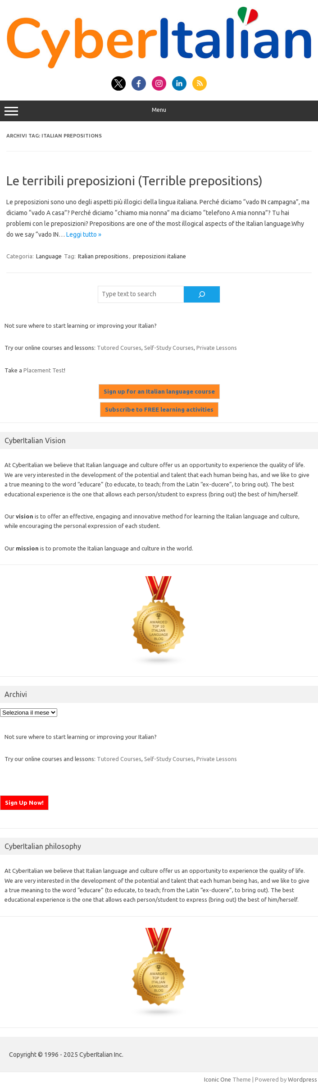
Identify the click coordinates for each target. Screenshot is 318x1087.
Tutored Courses (119, 347)
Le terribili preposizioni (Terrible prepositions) (134, 181)
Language (49, 256)
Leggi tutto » (83, 234)
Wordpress (302, 1079)
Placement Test (43, 370)
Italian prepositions (103, 256)
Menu (159, 110)
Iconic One (217, 1079)
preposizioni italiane (159, 256)
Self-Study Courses (169, 347)
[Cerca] (201, 294)
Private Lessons (216, 347)
